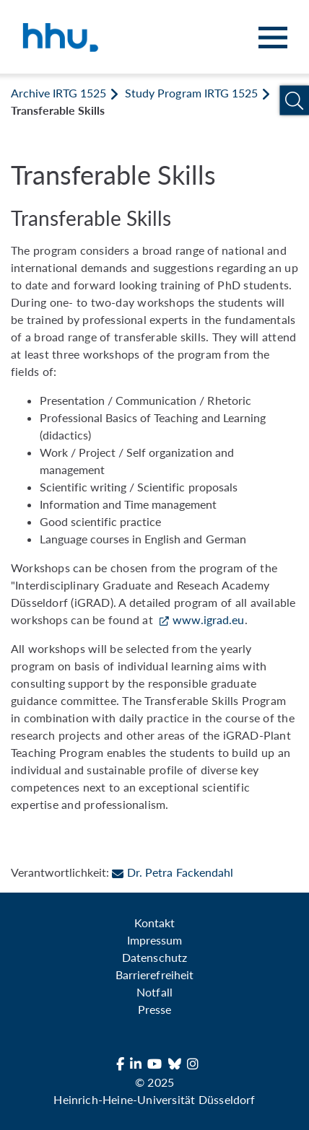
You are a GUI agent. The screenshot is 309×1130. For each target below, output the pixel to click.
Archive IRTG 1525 (58, 93)
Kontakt (154, 922)
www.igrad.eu (208, 619)
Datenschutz (154, 957)
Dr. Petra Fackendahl (172, 872)
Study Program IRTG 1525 (191, 93)
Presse (154, 1009)
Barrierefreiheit (154, 974)
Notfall (154, 992)
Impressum (154, 940)
